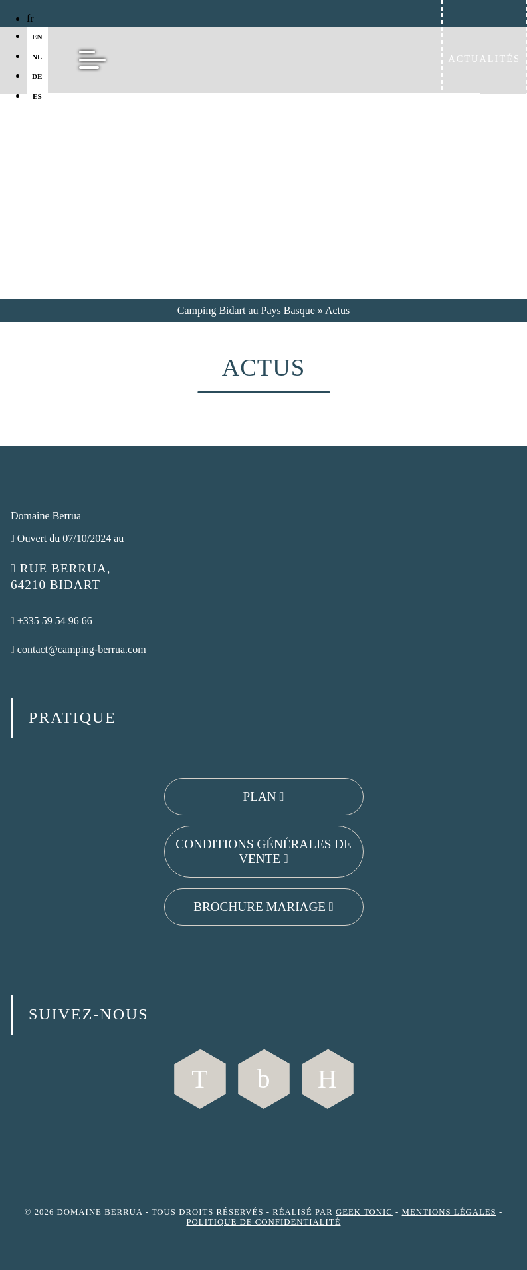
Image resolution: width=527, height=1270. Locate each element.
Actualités (484, 58)
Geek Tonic (364, 1212)
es (37, 96)
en (37, 37)
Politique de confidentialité (263, 1222)
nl (37, 57)
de (37, 76)
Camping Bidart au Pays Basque (246, 310)
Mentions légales (449, 1212)
